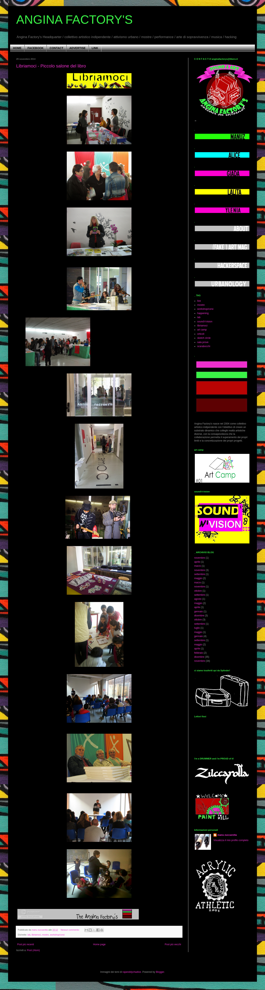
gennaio (198, 611)
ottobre (198, 590)
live (199, 300)
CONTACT (56, 48)
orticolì (200, 333)
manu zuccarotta (227, 835)
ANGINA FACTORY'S (74, 19)
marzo (197, 565)
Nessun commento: (70, 930)
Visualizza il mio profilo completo (230, 840)
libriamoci (36, 934)
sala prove (202, 342)
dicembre (199, 615)
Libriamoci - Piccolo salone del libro (51, 65)
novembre (199, 557)
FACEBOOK (35, 48)
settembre (199, 574)
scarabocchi (203, 346)
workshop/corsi (57, 934)
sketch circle (204, 338)
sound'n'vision (204, 321)
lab (29, 934)
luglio (197, 628)
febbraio (198, 652)
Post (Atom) (33, 950)
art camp (202, 329)
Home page (99, 944)
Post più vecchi (173, 944)
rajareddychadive (132, 972)
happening (203, 313)
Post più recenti (25, 944)
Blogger (160, 972)
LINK (95, 48)
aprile (197, 561)
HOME (17, 48)
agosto (197, 599)
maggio (198, 578)
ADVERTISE (77, 48)
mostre (45, 934)
